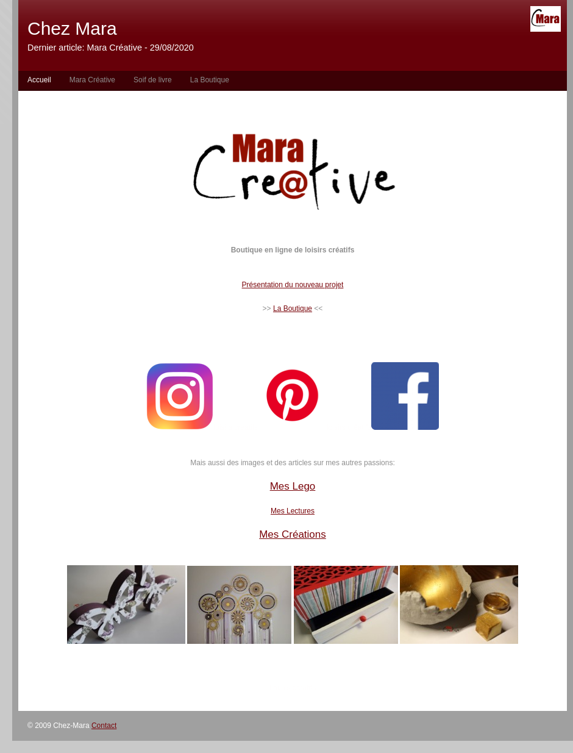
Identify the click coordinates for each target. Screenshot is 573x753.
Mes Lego (293, 486)
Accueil (39, 80)
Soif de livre (152, 80)
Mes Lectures (293, 511)
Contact (103, 725)
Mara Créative (92, 80)
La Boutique (209, 80)
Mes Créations (292, 534)
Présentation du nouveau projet (293, 284)
